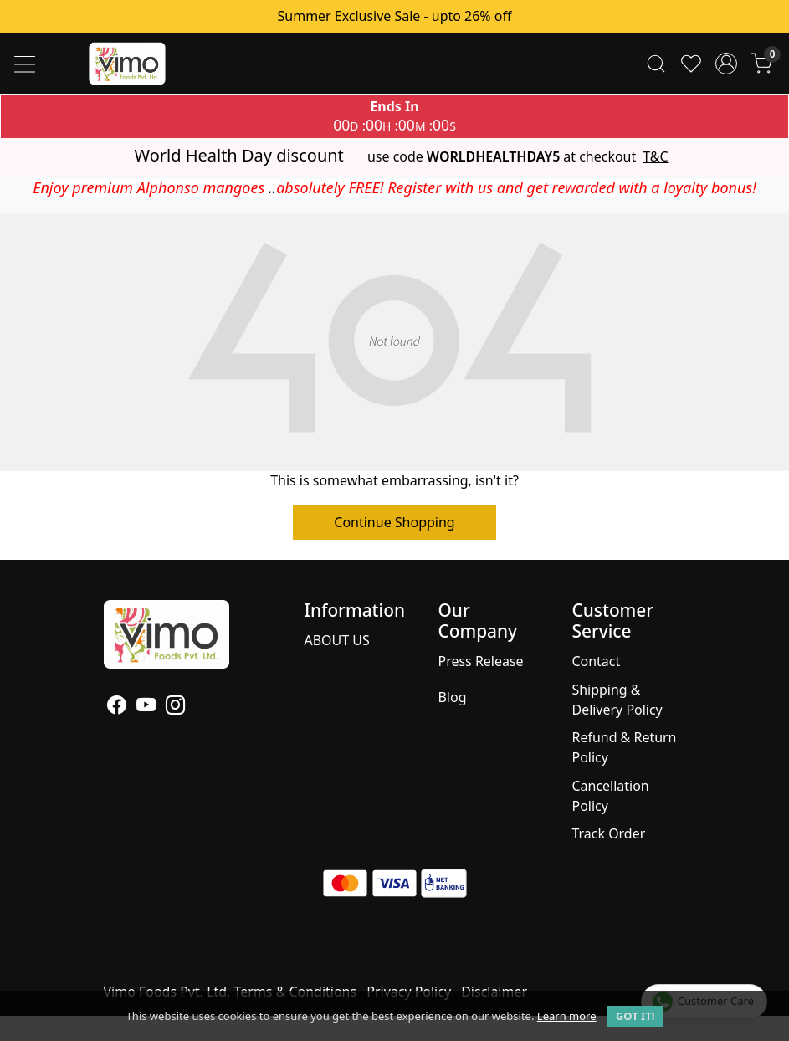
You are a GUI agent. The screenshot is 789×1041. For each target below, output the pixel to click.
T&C (655, 157)
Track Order (608, 833)
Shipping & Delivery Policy (616, 699)
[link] (656, 63)
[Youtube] (146, 707)
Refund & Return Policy (623, 747)
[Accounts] (726, 63)
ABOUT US (337, 640)
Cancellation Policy (609, 796)
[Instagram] (175, 707)
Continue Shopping (394, 522)
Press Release (480, 661)
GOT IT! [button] (635, 1015)
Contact (595, 661)
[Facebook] (117, 707)
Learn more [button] (567, 1015)
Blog (452, 697)
